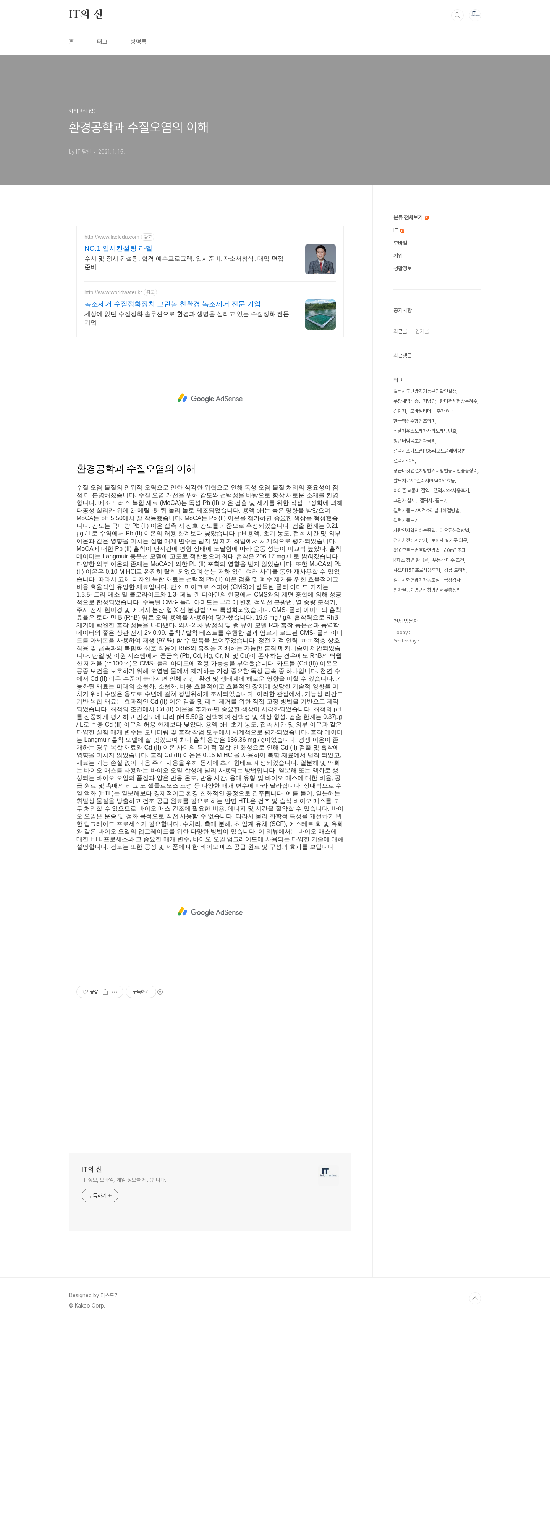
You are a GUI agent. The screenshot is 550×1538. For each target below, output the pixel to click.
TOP (475, 1512)
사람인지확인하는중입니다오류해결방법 (431, 637)
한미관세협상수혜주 (458, 508)
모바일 (400, 350)
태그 (102, 149)
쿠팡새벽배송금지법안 (414, 508)
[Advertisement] (229, 53)
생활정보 (402, 375)
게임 (398, 363)
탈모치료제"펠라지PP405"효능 (424, 588)
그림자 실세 (404, 607)
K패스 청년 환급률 (410, 667)
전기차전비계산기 (410, 647)
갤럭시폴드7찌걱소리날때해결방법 (426, 617)
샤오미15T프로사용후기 (416, 677)
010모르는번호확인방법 (416, 657)
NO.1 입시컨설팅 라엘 (118, 462)
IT (398, 337)
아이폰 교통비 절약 (411, 597)
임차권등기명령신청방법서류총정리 (427, 697)
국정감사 (452, 687)
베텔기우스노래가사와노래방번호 (424, 538)
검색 (457, 122)
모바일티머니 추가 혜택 (432, 518)
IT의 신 (86, 122)
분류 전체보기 (411, 324)
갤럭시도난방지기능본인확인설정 (424, 498)
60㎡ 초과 (455, 657)
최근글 (400, 438)
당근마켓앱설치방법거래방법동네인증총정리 (435, 578)
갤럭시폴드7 (405, 627)
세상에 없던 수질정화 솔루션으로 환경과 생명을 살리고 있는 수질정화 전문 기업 (186, 532)
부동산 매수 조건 (448, 667)
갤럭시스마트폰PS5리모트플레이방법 (429, 558)
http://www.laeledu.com (111, 451)
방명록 (139, 149)
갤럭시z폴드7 (433, 607)
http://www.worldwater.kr (113, 506)
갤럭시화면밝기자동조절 (416, 687)
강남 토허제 (455, 677)
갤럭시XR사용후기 (451, 597)
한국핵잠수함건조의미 (414, 528)
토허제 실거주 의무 (449, 647)
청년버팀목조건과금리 (414, 548)
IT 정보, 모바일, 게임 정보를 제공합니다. (124, 1394)
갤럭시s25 (404, 568)
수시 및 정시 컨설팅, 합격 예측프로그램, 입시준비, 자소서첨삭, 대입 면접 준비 (184, 476)
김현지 (399, 518)
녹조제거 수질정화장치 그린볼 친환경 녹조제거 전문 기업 (172, 518)
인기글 (422, 438)
